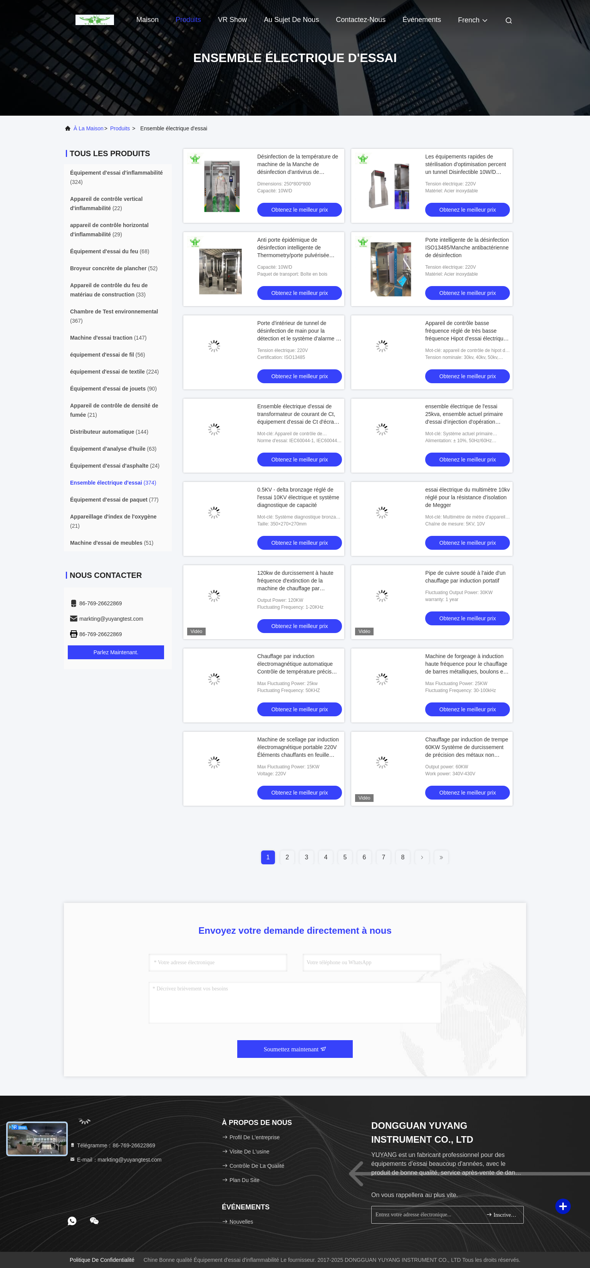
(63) (113, 449)
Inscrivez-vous (501, 1214)
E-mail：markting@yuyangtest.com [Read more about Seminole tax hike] (115, 1160)
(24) (114, 466)
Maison (147, 20)
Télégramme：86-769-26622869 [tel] (112, 1145)
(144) (109, 432)
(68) (109, 251)
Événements (421, 20)
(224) (114, 372)
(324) (116, 177)
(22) (106, 203)
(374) (113, 483)
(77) (114, 500)
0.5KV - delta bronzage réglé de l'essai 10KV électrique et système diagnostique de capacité (298, 497)
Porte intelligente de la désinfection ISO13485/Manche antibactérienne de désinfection (467, 247)
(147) (108, 338)
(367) (114, 316)
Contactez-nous (361, 20)
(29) (109, 229)
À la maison (89, 128)
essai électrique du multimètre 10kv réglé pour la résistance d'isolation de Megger (467, 497)
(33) (109, 290)
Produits (188, 20)
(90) (113, 389)
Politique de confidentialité (102, 1260)
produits (120, 128)
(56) (107, 355)
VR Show (232, 20)
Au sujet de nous (291, 20)
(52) (114, 268)
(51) (112, 543)
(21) (114, 410)
